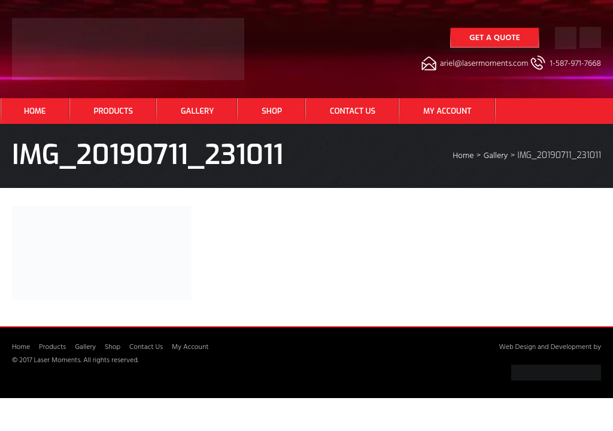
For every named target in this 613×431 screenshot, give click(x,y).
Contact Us (352, 111)
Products (113, 111)
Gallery (197, 111)
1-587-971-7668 (575, 64)
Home (35, 111)
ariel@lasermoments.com (484, 64)
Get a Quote (494, 39)
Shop (272, 111)
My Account (447, 111)
